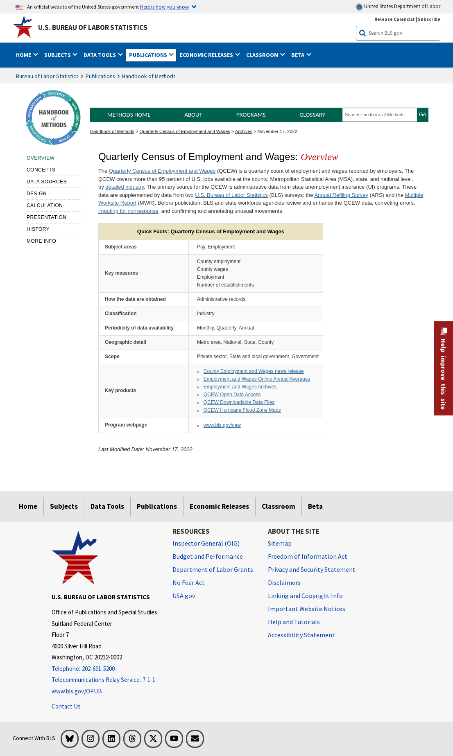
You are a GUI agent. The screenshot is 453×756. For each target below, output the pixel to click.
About (193, 114)
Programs (251, 114)
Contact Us (66, 706)
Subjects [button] (58, 55)
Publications (100, 76)
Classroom (278, 506)
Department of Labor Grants (212, 569)
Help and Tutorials (294, 622)
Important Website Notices (306, 609)
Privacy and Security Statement (312, 569)
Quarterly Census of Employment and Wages (185, 131)
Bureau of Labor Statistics (47, 76)
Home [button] (24, 55)
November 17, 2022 (277, 131)
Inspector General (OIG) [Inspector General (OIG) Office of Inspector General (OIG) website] (206, 543)
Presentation (47, 217)
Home (28, 506)
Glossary (312, 114)
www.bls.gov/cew (222, 425)
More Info (42, 241)
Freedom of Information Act (307, 556)
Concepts (41, 170)
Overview (40, 158)
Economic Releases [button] (207, 55)
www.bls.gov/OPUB (77, 691)
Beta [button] (298, 55)
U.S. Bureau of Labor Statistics (92, 27)
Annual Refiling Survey (341, 195)
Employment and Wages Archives (240, 387)
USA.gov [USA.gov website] (183, 595)
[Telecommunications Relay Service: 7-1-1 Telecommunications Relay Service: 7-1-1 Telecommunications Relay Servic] (106, 680)
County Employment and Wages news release (254, 371)
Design (37, 193)
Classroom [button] (263, 55)
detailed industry (124, 187)
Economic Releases (219, 506)
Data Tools (107, 506)
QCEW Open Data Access (232, 394)
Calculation (45, 205)
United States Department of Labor (398, 7)
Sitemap (280, 543)
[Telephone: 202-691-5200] (106, 669)
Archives (243, 131)
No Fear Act (188, 582)
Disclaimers (284, 582)
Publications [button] (148, 55)
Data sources (47, 182)
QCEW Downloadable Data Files (239, 402)
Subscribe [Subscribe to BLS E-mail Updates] (429, 19)
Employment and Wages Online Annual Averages (257, 379)
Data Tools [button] (100, 55)
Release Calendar (394, 19)
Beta (315, 506)
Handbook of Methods (149, 76)
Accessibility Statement (301, 635)
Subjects (64, 506)
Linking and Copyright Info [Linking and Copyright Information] (305, 595)
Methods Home (129, 114)
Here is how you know (164, 6)
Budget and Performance (207, 556)
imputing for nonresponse (128, 211)
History (38, 229)
